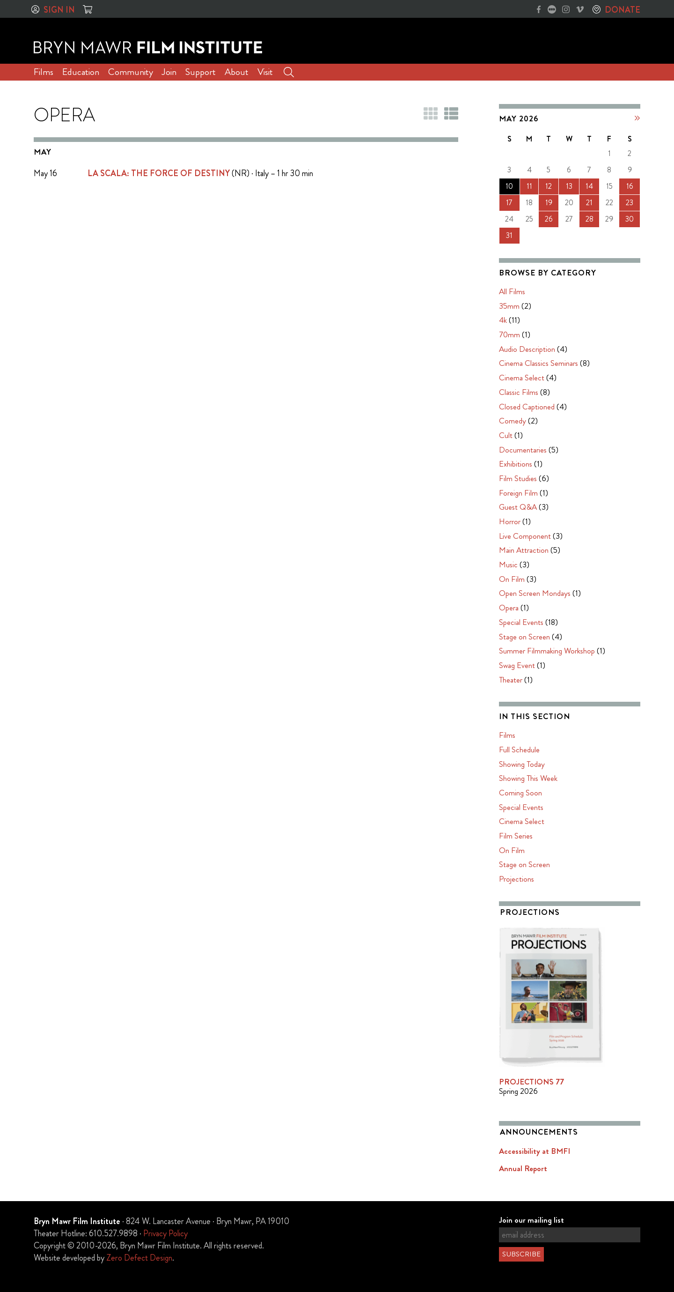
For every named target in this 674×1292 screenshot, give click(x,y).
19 (548, 202)
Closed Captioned (527, 406)
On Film (512, 579)
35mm (509, 306)
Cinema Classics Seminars (538, 363)
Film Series (516, 835)
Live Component (525, 536)
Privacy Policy (165, 1233)
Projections (516, 878)
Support (200, 72)
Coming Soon (520, 792)
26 (549, 219)
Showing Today (522, 764)
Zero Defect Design (139, 1258)
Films (43, 72)
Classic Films (518, 392)
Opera (509, 607)
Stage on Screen (524, 636)
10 (509, 186)
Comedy (512, 420)
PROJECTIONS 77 (531, 1081)
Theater (510, 679)
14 (589, 186)
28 (589, 219)
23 (629, 202)
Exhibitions (515, 463)
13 (569, 186)
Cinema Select (521, 377)
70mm (509, 334)
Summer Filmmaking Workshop (547, 650)
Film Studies (518, 478)
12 (548, 186)
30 (629, 219)
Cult (506, 435)
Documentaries (523, 449)
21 (589, 202)
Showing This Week (528, 778)
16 (629, 186)
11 (529, 186)
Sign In (59, 10)
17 (509, 202)
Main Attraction (524, 550)
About (237, 72)
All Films (512, 291)
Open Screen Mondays (535, 593)
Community (130, 72)
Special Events (521, 622)
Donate (622, 10)
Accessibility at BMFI (534, 1151)
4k (503, 320)
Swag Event (517, 665)
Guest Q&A (518, 506)
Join (169, 72)
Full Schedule (519, 749)
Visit (265, 72)
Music (508, 564)
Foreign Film (518, 492)
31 (509, 235)
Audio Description (527, 349)
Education (80, 72)
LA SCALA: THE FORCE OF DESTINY (159, 173)
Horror (509, 521)
